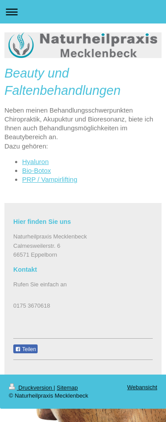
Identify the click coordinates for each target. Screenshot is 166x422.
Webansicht (142, 387)
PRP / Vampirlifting (49, 179)
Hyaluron (35, 161)
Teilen (25, 349)
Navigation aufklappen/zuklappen (83, 11)
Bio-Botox (36, 170)
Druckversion (31, 387)
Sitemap (67, 387)
